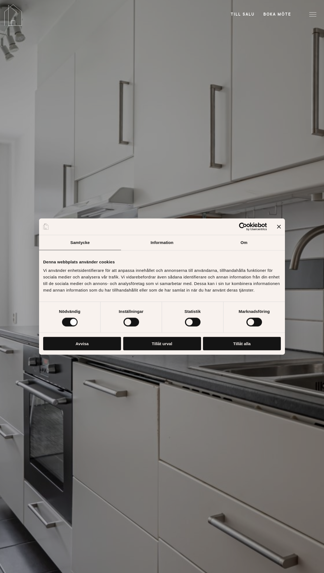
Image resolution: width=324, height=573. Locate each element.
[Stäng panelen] (279, 226)
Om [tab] (243, 242)
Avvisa (82, 343)
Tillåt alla (242, 343)
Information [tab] (162, 242)
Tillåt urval (162, 343)
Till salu (243, 14)
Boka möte (277, 14)
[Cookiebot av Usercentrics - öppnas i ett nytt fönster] (243, 226)
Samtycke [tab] (80, 242)
